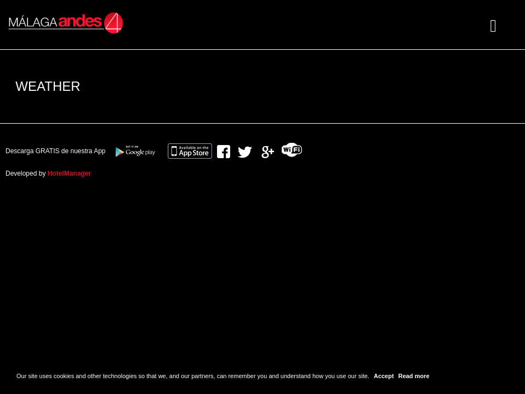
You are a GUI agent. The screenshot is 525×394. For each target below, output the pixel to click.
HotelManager (69, 173)
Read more (414, 376)
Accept (384, 376)
